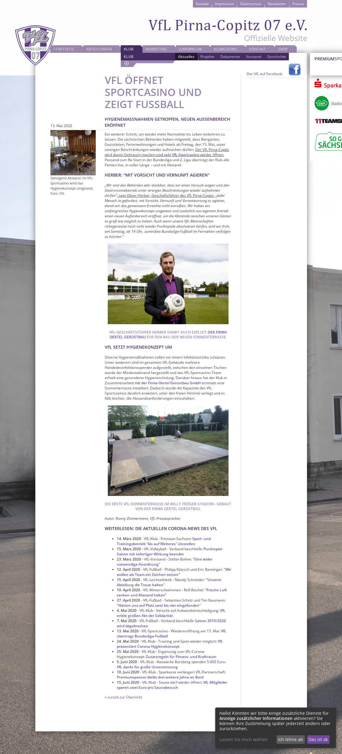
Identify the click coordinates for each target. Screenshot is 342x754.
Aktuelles (186, 56)
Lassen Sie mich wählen (243, 739)
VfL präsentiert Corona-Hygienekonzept (170, 644)
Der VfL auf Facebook (264, 73)
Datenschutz (250, 3)
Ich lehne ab (290, 739)
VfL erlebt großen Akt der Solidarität (171, 613)
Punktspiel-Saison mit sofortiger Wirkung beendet (170, 551)
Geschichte (276, 56)
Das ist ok (318, 739)
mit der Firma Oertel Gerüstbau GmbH (168, 382)
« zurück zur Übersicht (123, 697)
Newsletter (277, 3)
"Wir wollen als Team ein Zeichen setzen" (174, 572)
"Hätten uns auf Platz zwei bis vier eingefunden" (159, 605)
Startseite (63, 49)
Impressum (224, 3)
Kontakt (202, 3)
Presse (298, 3)
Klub (128, 49)
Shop (283, 49)
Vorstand (253, 56)
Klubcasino (225, 49)
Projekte (207, 56)
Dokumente (230, 56)
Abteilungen (99, 49)
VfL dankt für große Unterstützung (147, 666)
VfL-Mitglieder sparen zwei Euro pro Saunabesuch (172, 685)
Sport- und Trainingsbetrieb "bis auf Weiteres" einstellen (164, 541)
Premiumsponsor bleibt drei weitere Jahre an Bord (160, 677)
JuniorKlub (190, 49)
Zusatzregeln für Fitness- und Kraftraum (181, 656)
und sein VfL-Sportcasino (177, 154)
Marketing (156, 49)
